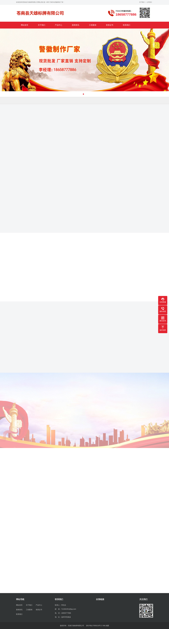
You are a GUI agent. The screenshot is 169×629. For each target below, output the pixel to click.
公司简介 (149, 2)
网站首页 (24, 25)
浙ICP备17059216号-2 (94, 625)
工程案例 (92, 25)
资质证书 (109, 25)
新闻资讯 (75, 25)
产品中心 (58, 25)
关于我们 (142, 2)
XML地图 (105, 625)
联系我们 (126, 25)
